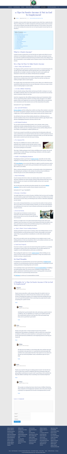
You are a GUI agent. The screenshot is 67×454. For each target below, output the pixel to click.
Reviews (22, 7)
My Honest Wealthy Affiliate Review (24, 450)
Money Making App (32, 435)
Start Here (10, 7)
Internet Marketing (43, 438)
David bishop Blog (17, 7)
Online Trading (32, 437)
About (10, 450)
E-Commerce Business (44, 432)
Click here (17, 275)
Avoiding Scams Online (22, 429)
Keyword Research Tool (44, 440)
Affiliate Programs (29, 7)
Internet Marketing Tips (33, 18)
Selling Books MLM (32, 440)
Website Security (54, 442)
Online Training (10, 439)
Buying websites (17, 110)
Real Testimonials (15, 450)
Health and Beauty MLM (22, 434)
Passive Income (54, 432)
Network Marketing (11, 437)
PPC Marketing (53, 434)
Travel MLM (31, 443)
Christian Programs (11, 431)
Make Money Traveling (33, 434)
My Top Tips (44, 7)
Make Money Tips (40, 18)
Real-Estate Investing (33, 438)
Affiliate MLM (20, 428)
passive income (34, 158)
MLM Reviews (37, 7)
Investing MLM (32, 432)
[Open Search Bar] (58, 7)
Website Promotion (54, 440)
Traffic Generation (54, 437)
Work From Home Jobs (55, 446)
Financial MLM (21, 432)
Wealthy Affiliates (10, 442)
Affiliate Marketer (10, 428)
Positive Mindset (10, 440)
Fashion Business (43, 435)
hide (25, 32)
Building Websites (10, 429)
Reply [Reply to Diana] (16, 340)
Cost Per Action (32, 428)
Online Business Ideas (55, 431)
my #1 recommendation (41, 267)
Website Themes (54, 445)
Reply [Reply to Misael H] (16, 302)
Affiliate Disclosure (51, 450)
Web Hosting (53, 438)
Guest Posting (42, 437)
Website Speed (53, 443)
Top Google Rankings (55, 435)
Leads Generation (43, 442)
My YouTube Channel (34, 450)
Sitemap (56, 450)
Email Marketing (43, 434)
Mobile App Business (11, 436)
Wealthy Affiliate (42, 452)
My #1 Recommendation (52, 7)
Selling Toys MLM (32, 442)
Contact (46, 450)
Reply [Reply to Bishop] (19, 319)
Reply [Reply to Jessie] (16, 377)
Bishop (18, 18)
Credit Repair (20, 431)
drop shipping (19, 163)
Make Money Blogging (11, 434)
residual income (47, 261)
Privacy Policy (41, 450)
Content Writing (10, 432)
